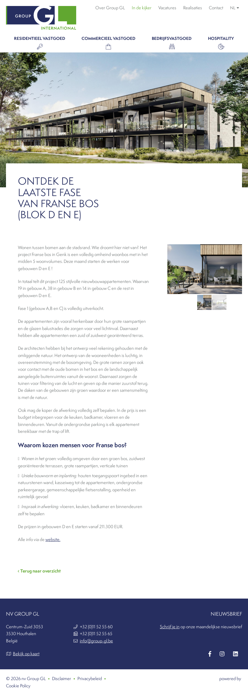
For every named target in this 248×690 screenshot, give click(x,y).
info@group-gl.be (96, 641)
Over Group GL (110, 8)
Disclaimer (61, 679)
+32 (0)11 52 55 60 (96, 627)
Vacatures (167, 8)
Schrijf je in (170, 627)
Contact (216, 8)
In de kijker (141, 8)
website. (52, 540)
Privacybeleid (89, 679)
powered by (230, 679)
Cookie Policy (18, 686)
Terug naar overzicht (39, 571)
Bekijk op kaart (26, 654)
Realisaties (192, 8)
